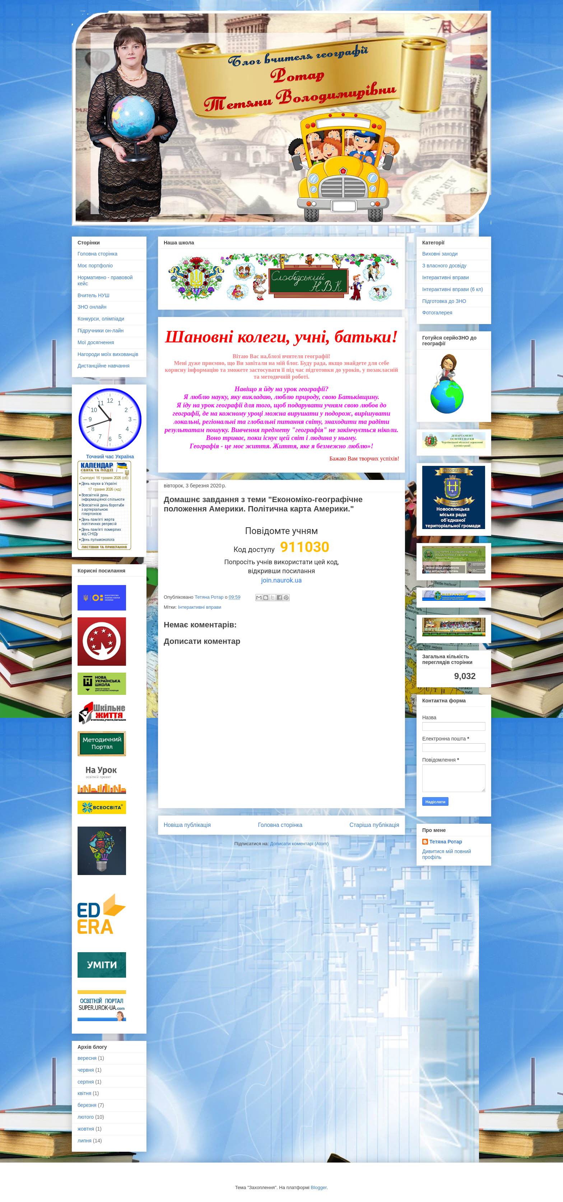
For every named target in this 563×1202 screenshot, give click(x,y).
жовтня (86, 1129)
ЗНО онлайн (92, 307)
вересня (87, 1058)
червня (86, 1070)
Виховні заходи (439, 254)
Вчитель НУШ (94, 295)
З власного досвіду (444, 265)
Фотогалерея (437, 312)
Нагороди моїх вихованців (108, 354)
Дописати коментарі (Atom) (299, 843)
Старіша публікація (374, 825)
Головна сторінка (280, 825)
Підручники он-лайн (101, 330)
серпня (86, 1082)
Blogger (319, 1187)
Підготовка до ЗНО (444, 301)
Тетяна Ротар (445, 842)
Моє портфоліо (95, 265)
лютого (86, 1117)
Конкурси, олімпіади (101, 319)
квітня (84, 1093)
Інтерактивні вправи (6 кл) (452, 289)
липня (85, 1140)
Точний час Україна (110, 456)
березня (87, 1105)
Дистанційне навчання (104, 366)
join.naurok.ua (281, 580)
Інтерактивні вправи (200, 607)
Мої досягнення (96, 342)
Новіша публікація (187, 825)
